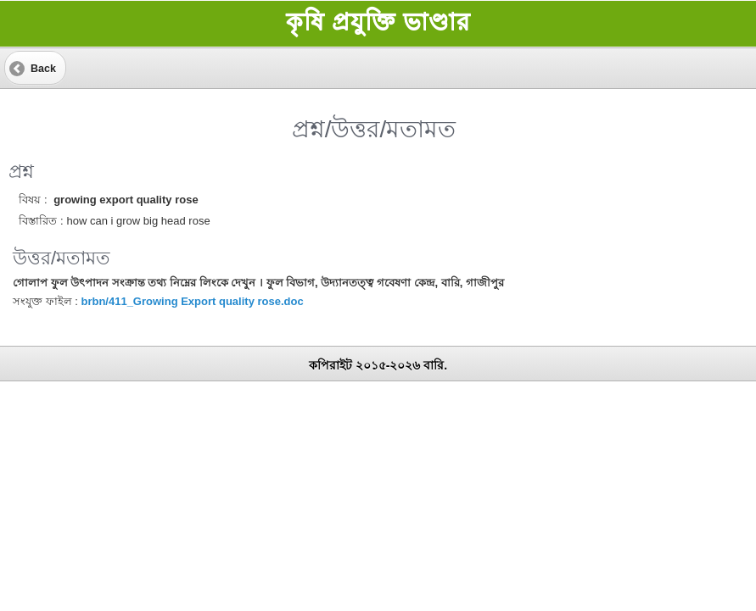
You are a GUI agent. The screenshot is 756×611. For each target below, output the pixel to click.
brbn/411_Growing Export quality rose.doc (192, 301)
